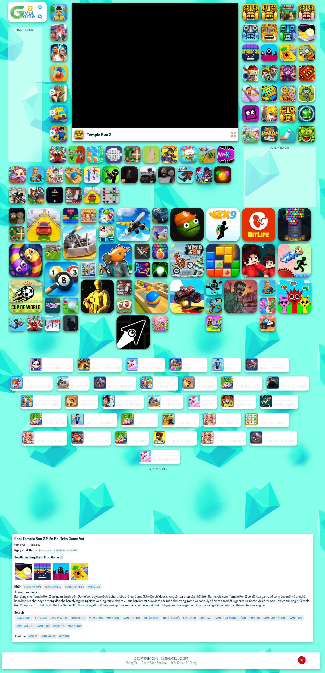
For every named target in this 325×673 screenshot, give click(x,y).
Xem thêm (64, 636)
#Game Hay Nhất (53, 586)
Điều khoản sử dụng (183, 663)
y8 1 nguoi (113, 618)
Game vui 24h (25, 626)
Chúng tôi (131, 663)
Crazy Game (24, 618)
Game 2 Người (131, 618)
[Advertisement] (25, 94)
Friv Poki (189, 618)
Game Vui (16, 5)
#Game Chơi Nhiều (74, 586)
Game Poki (43, 626)
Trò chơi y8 (78, 618)
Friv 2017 (41, 618)
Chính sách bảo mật (154, 663)
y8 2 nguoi (74, 626)
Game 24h (205, 618)
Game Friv (295, 618)
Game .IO (254, 618)
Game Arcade (48, 636)
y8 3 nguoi (96, 618)
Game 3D (35, 544)
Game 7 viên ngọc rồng (230, 618)
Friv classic (59, 618)
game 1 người (171, 618)
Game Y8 (58, 626)
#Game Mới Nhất (32, 586)
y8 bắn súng (151, 618)
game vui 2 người (274, 618)
